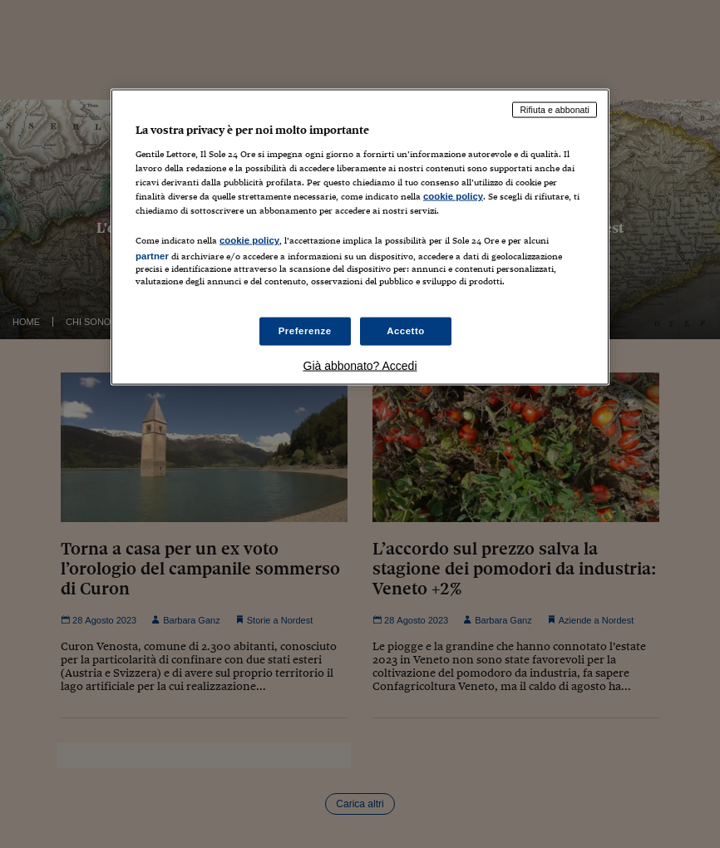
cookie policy (453, 195)
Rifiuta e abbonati (554, 110)
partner (152, 255)
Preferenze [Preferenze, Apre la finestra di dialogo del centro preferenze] (305, 331)
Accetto (406, 331)
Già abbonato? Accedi (360, 365)
